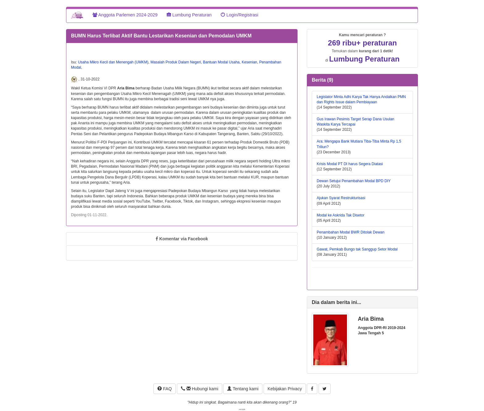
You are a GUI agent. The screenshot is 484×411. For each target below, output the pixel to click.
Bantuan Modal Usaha (221, 62)
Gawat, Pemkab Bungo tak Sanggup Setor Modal (357, 249)
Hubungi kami (199, 388)
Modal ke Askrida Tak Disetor (341, 215)
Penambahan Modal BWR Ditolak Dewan (350, 232)
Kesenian (249, 62)
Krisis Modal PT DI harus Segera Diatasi (350, 164)
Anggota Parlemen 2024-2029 (125, 14)
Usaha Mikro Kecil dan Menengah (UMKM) (113, 62)
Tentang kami (242, 388)
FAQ (164, 388)
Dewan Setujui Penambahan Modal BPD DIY (353, 181)
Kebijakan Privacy (285, 388)
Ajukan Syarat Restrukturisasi (341, 198)
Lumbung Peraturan (189, 14)
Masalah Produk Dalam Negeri (175, 62)
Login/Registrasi (239, 14)
